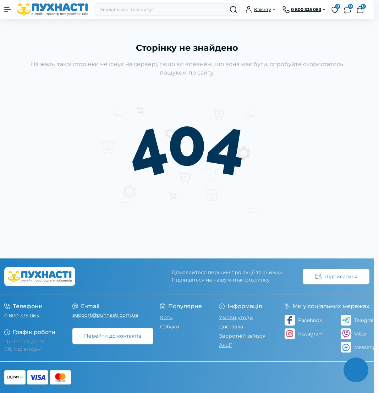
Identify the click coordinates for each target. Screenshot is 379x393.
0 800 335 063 (21, 315)
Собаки (169, 326)
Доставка (231, 326)
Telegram (359, 320)
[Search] (233, 9)
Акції (225, 345)
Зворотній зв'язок (242, 336)
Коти (166, 317)
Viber (354, 333)
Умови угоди (236, 317)
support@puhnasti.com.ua (105, 315)
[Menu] (7, 9)
